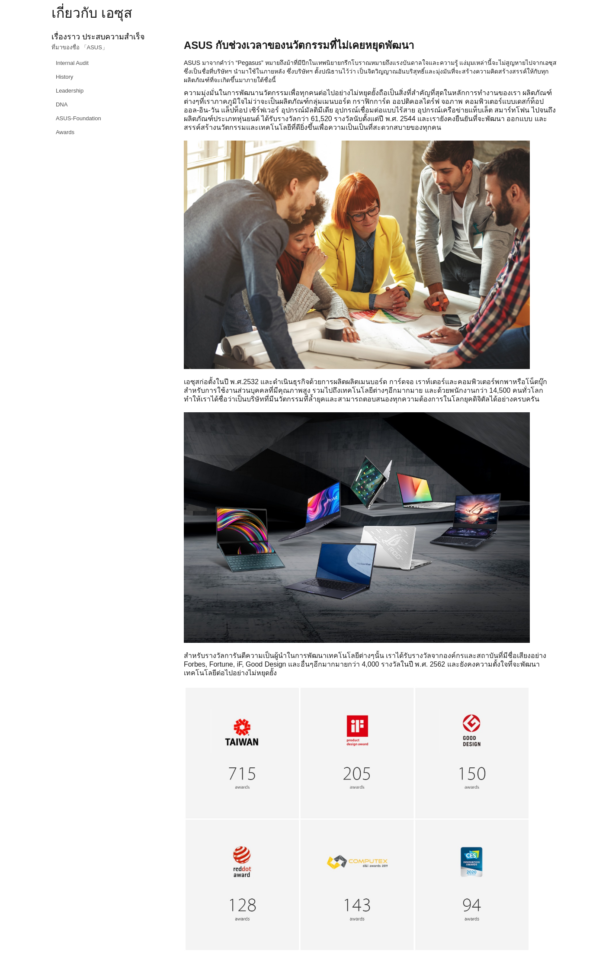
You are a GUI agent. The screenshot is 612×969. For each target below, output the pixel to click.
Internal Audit (72, 63)
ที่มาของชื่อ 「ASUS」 (79, 47)
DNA (61, 104)
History (64, 77)
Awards (65, 132)
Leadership (69, 90)
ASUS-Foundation (78, 118)
